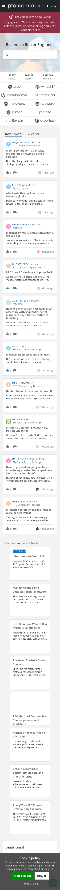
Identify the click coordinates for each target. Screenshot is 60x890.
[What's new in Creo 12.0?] (30, 564)
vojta (15, 346)
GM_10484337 (19, 142)
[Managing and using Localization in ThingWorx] (30, 600)
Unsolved (33, 133)
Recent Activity (13, 133)
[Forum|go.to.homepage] (18, 6)
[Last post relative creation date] (48, 172)
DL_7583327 (18, 264)
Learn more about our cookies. (37, 868)
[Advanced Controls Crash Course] (30, 672)
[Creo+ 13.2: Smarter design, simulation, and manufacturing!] (30, 781)
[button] (30, 883)
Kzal (14, 185)
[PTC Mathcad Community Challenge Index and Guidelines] (30, 708)
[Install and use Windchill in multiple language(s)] (30, 636)
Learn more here (30, 30)
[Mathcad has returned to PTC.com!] (30, 745)
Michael (16, 419)
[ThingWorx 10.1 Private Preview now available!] (30, 817)
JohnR (15, 383)
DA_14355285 (19, 459)
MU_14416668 (19, 225)
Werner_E (17, 502)
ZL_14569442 (19, 301)
